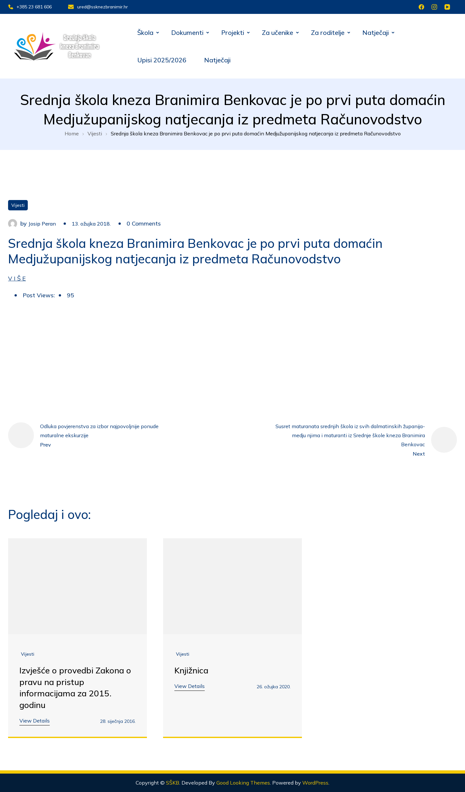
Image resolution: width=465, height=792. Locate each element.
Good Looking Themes (243, 783)
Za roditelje (328, 32)
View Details (34, 721)
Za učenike (277, 32)
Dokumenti (187, 32)
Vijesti (18, 205)
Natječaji (375, 32)
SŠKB (172, 783)
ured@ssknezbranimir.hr (98, 7)
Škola (145, 32)
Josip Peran (42, 223)
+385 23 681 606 (30, 7)
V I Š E (17, 278)
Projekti (232, 32)
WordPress (315, 783)
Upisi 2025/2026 (161, 60)
